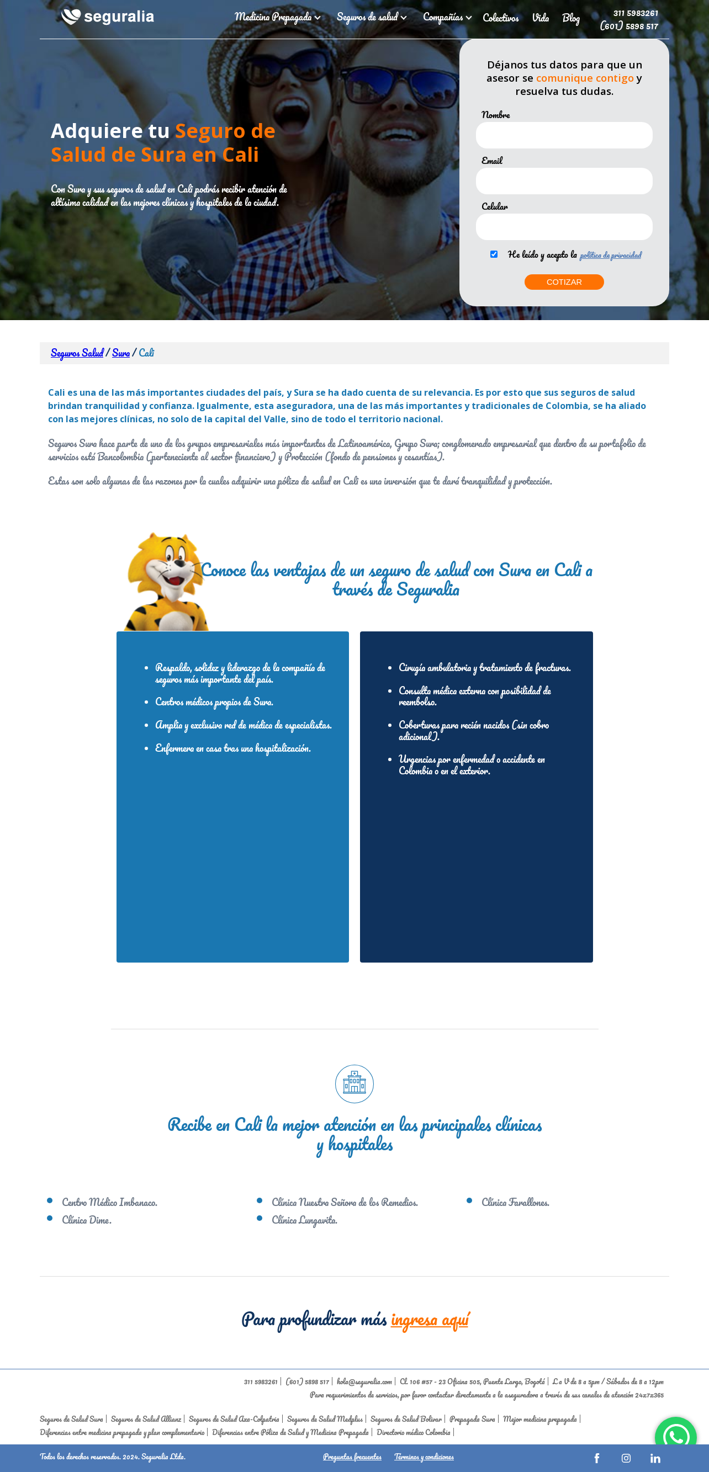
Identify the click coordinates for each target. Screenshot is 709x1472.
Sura (121, 353)
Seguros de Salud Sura (71, 1419)
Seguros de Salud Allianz (146, 1419)
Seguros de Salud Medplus (325, 1419)
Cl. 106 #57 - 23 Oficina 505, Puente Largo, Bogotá (472, 1381)
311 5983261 (635, 12)
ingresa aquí (429, 1318)
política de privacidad (610, 254)
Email (492, 160)
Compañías (446, 16)
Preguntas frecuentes (352, 1456)
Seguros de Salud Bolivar (406, 1419)
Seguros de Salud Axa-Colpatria (234, 1419)
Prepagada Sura (472, 1419)
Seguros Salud (77, 353)
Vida (540, 17)
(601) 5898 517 (629, 25)
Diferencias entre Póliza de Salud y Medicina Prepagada (290, 1432)
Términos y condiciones (424, 1456)
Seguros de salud (370, 16)
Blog (571, 17)
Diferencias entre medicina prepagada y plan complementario (122, 1432)
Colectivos (500, 17)
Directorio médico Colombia (414, 1432)
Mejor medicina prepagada (540, 1419)
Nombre (496, 114)
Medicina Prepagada (276, 16)
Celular (494, 206)
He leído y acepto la (542, 254)
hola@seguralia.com (364, 1381)
